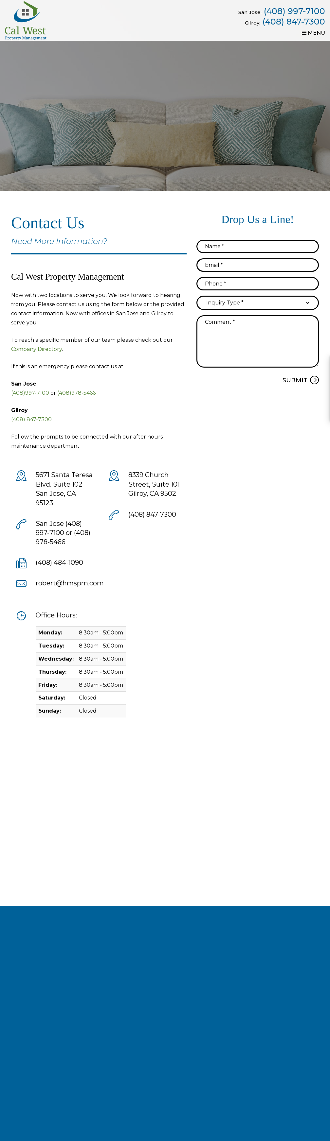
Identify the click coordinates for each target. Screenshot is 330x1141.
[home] (27, 20)
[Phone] (257, 283)
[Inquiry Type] (257, 303)
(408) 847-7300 (294, 21)
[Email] (257, 265)
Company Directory (36, 349)
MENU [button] (313, 33)
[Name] (257, 246)
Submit (295, 380)
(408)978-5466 (76, 393)
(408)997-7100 (30, 393)
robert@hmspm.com (70, 583)
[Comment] (257, 341)
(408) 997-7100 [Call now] (294, 11)
